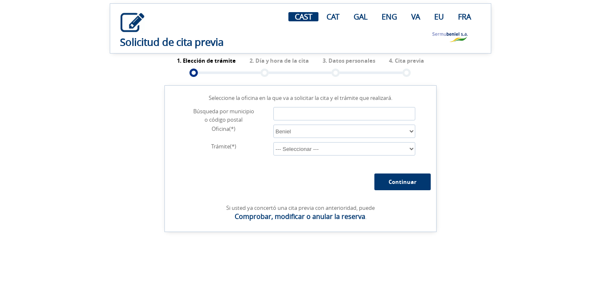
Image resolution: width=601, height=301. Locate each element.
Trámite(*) (223, 146)
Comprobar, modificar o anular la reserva (300, 216)
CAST (303, 16)
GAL (360, 16)
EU (439, 16)
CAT (332, 16)
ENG (389, 16)
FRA (464, 16)
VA (415, 16)
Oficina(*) (223, 129)
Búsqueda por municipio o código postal (223, 115)
